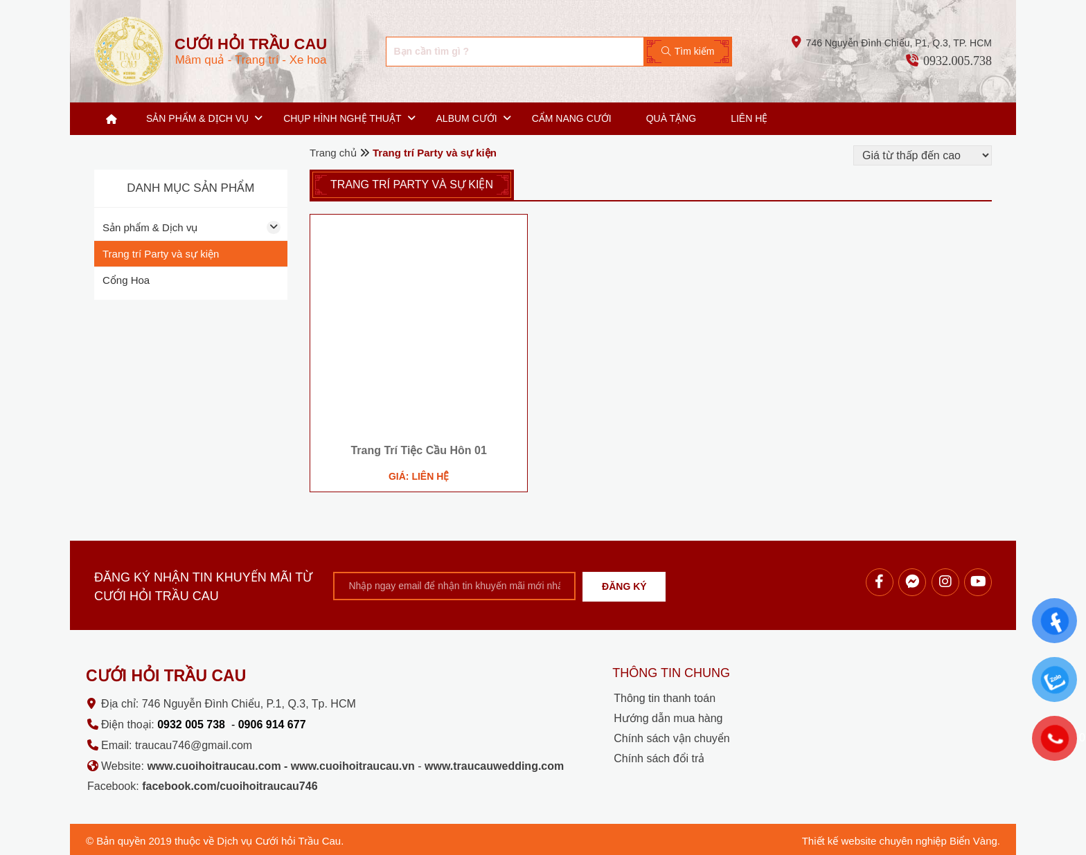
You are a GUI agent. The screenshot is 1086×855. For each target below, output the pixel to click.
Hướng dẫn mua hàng (668, 718)
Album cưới (466, 118)
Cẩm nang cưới (572, 118)
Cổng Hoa (126, 280)
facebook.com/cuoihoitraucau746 (229, 786)
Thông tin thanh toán (664, 698)
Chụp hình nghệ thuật (342, 118)
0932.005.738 (957, 61)
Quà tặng (671, 118)
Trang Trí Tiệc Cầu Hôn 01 (418, 450)
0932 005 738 (191, 724)
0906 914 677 (272, 724)
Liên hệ (749, 118)
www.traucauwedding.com (494, 766)
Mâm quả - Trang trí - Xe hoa (251, 50)
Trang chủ (111, 118)
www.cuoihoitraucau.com (214, 766)
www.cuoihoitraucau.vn (353, 766)
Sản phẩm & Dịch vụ (197, 118)
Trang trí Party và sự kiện (161, 254)
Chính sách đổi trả (659, 758)
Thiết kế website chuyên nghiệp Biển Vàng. (901, 841)
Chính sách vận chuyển (671, 738)
